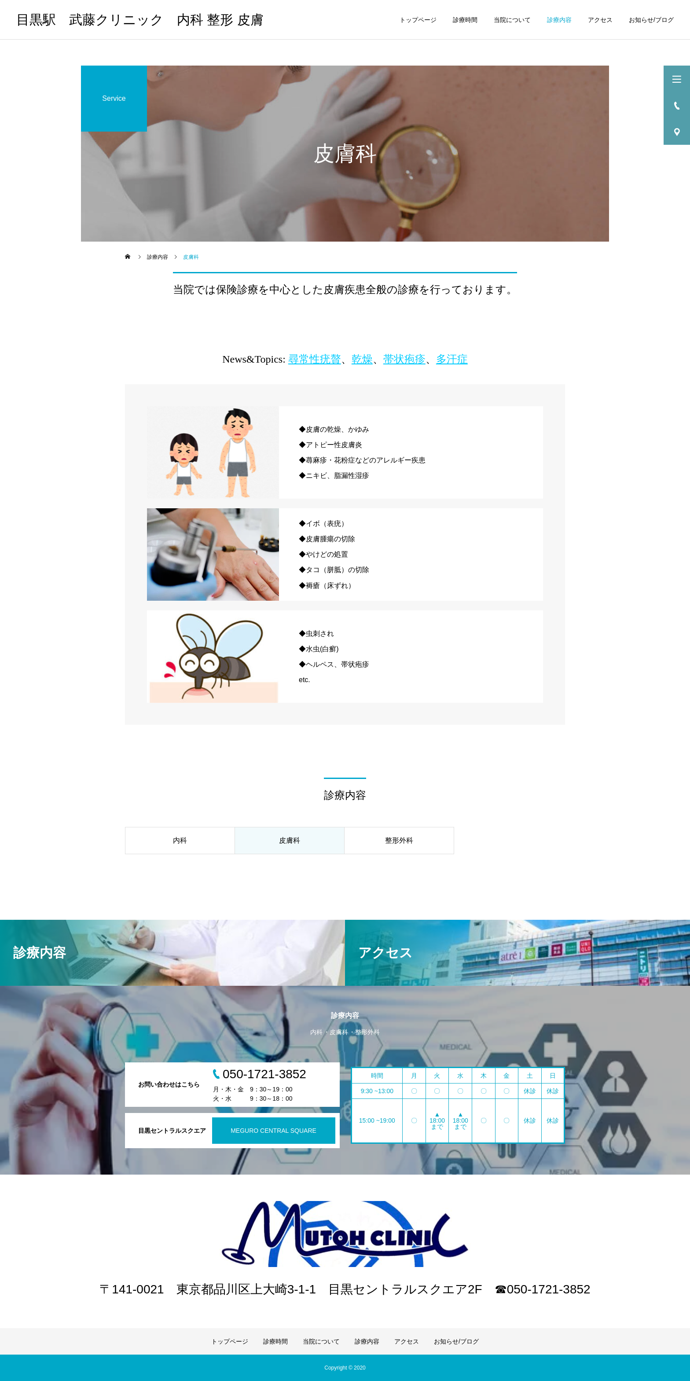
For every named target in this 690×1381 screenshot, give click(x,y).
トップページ (418, 19)
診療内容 (559, 19)
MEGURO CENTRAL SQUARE (273, 1130)
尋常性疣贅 (314, 359)
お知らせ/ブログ (651, 19)
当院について (512, 19)
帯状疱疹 (404, 359)
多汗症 (452, 359)
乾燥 (362, 359)
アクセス (600, 19)
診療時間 (465, 19)
